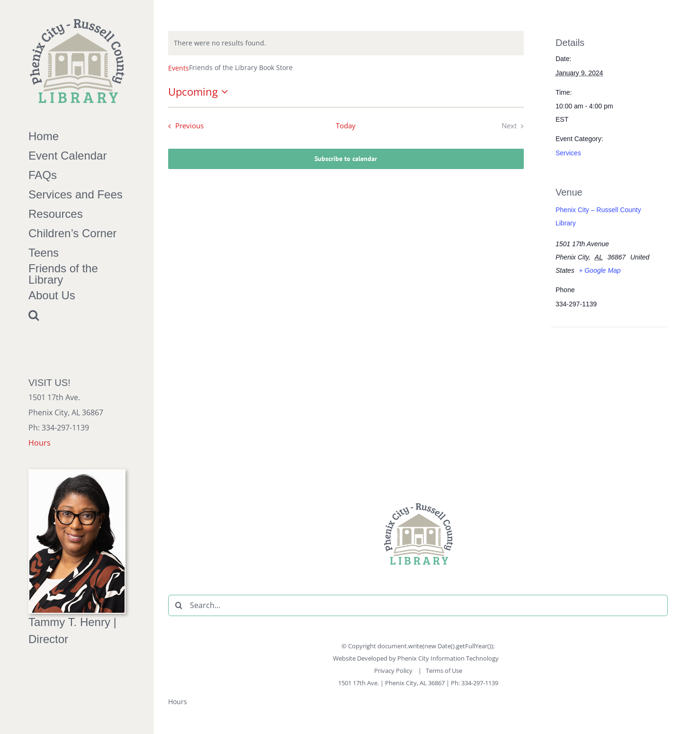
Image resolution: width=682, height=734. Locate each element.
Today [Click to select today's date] (346, 126)
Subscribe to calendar (345, 159)
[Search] (178, 605)
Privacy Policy (394, 670)
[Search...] (418, 605)
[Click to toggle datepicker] (200, 92)
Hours (39, 443)
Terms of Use (444, 670)
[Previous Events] (184, 126)
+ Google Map (599, 270)
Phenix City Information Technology (448, 658)
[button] (77, 315)
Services (568, 153)
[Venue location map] (605, 392)
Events (178, 67)
